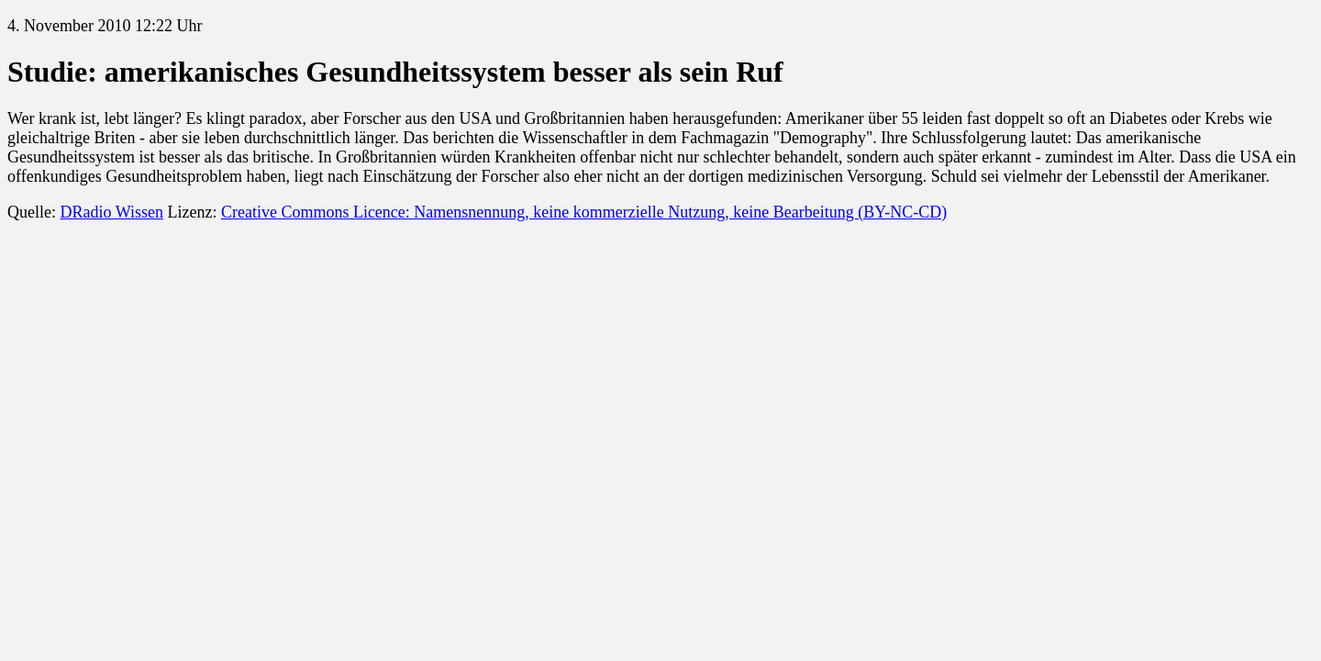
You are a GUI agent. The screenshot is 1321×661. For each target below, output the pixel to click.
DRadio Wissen (111, 212)
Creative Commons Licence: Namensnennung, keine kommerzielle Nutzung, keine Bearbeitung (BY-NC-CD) (584, 212)
